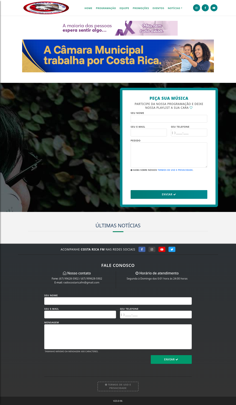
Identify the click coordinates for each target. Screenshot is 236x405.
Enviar (169, 194)
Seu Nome (137, 112)
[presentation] (155, 180)
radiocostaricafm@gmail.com (81, 282)
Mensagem (51, 322)
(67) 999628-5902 (91, 278)
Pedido (136, 140)
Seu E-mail (138, 126)
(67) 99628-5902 (69, 278)
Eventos (158, 8)
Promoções (141, 8)
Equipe (124, 8)
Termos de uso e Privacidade (175, 170)
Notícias (174, 8)
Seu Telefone (180, 126)
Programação (106, 8)
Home (88, 8)
